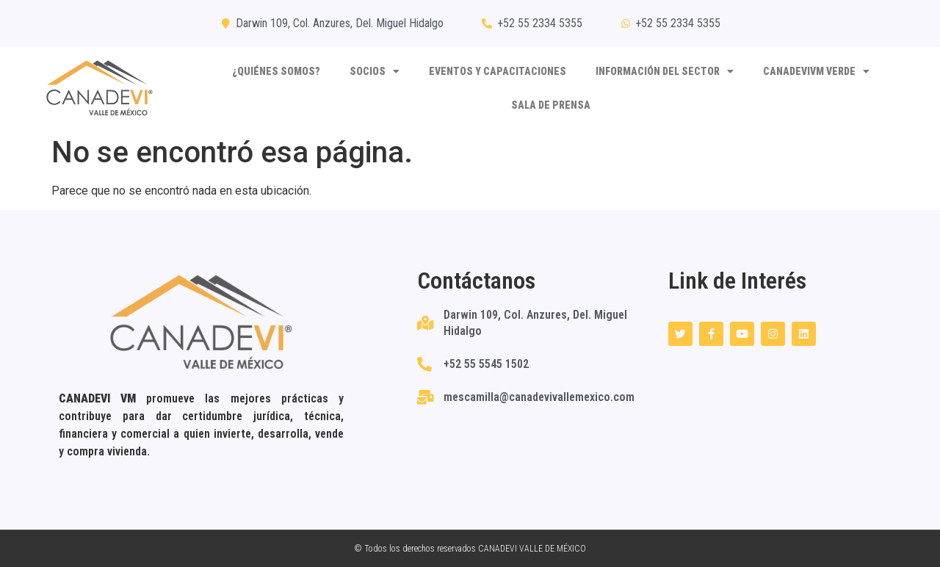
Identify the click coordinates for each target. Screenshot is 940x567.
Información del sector (665, 71)
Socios (375, 71)
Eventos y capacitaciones (497, 71)
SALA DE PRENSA (550, 105)
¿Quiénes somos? (276, 71)
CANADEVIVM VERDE (816, 71)
